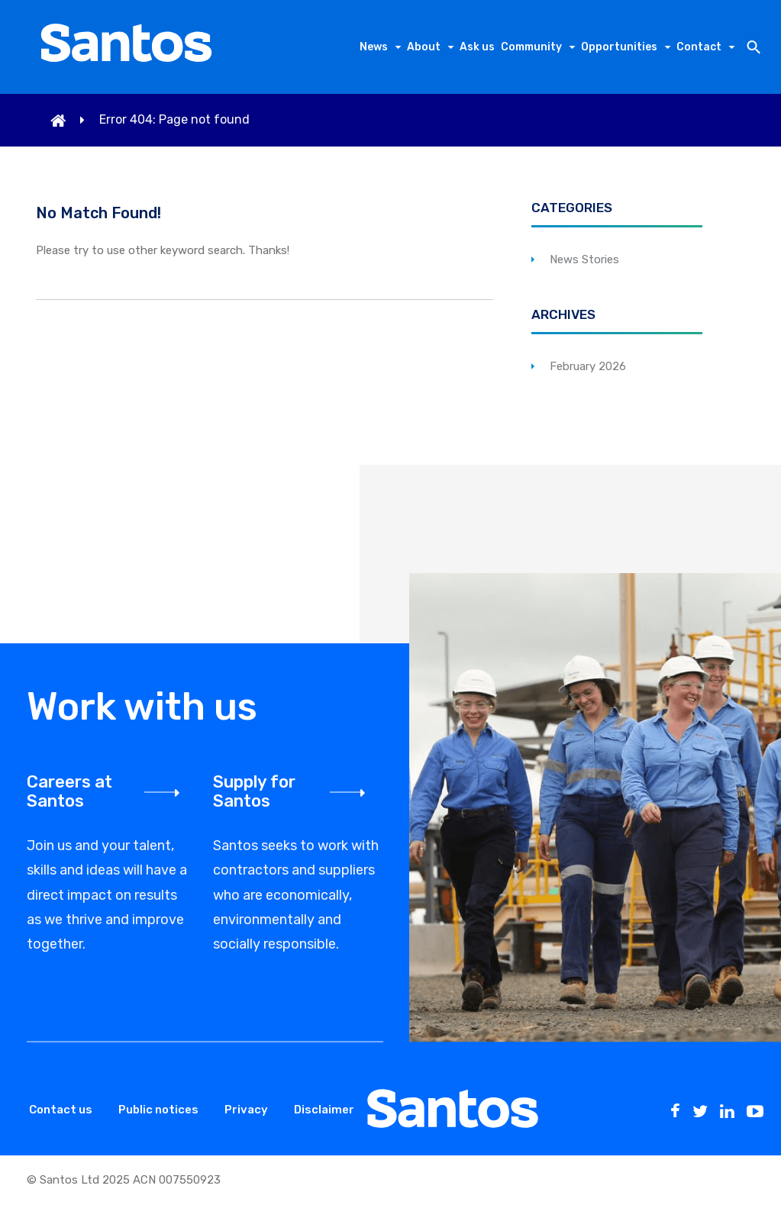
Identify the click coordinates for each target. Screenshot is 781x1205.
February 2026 (588, 366)
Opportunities (619, 46)
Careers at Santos (69, 791)
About (424, 46)
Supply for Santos (254, 791)
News (374, 46)
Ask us (477, 46)
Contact (698, 46)
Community (531, 46)
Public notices (158, 1109)
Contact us (60, 1109)
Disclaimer (324, 1109)
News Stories (584, 259)
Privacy (246, 1109)
